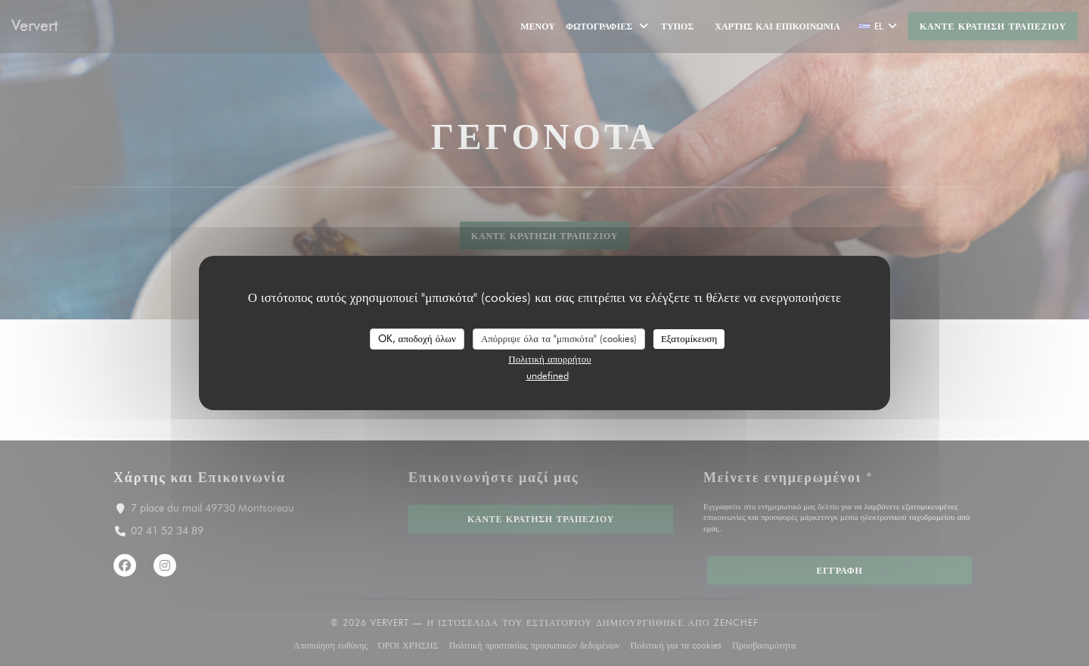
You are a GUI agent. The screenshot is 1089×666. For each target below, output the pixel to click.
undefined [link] (547, 375)
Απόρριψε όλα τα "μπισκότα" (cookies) (559, 338)
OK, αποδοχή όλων (417, 338)
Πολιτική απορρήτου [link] (549, 359)
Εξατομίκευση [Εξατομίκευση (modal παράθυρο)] (689, 338)
